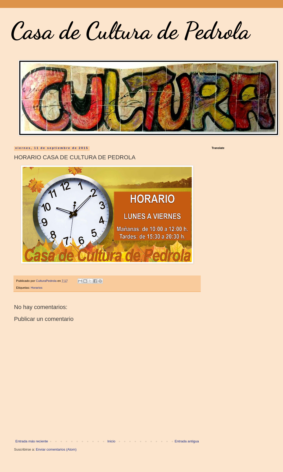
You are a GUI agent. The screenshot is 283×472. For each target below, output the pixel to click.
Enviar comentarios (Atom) (56, 449)
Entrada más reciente (31, 441)
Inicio (111, 441)
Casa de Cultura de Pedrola (130, 30)
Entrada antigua (187, 441)
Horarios (36, 287)
